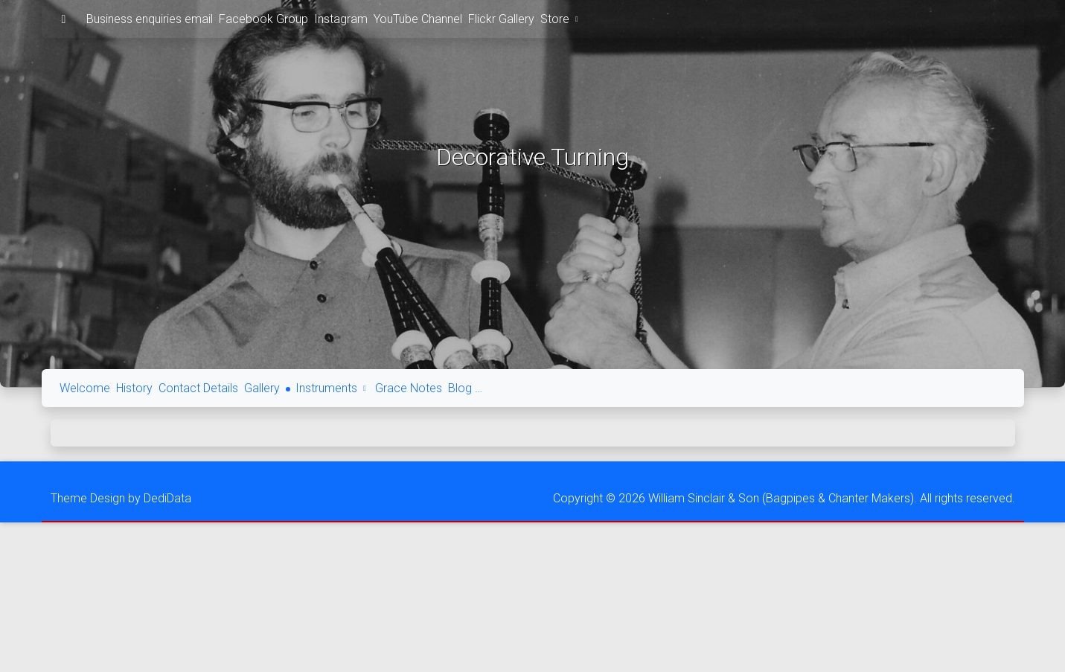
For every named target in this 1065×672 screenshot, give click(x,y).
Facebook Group (263, 19)
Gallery (262, 388)
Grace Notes (408, 388)
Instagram (341, 19)
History (134, 388)
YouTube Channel (418, 19)
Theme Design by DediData (121, 498)
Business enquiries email (149, 19)
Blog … (465, 388)
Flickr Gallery (501, 19)
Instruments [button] (332, 388)
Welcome (85, 388)
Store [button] (561, 19)
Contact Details (198, 388)
